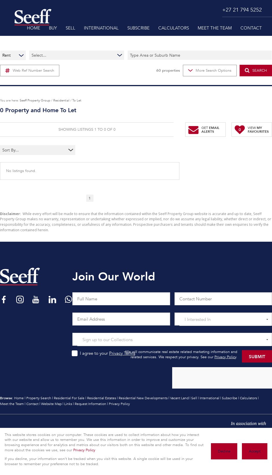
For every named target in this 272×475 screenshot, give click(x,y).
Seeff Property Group (35, 100)
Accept (254, 451)
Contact (32, 404)
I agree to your (107, 353)
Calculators (248, 398)
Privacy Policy (225, 357)
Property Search (38, 398)
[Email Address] (121, 319)
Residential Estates (101, 398)
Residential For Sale (69, 398)
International (209, 398)
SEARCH (256, 70)
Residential (61, 100)
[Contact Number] (223, 298)
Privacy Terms (122, 353)
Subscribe (229, 398)
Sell (194, 398)
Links (68, 404)
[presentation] (222, 378)
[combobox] (26, 150)
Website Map (51, 404)
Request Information (90, 404)
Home (19, 398)
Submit (257, 356)
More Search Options (209, 70)
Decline (224, 451)
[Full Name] (121, 298)
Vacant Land (179, 398)
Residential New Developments (143, 398)
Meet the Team (12, 404)
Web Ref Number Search (29, 70)
